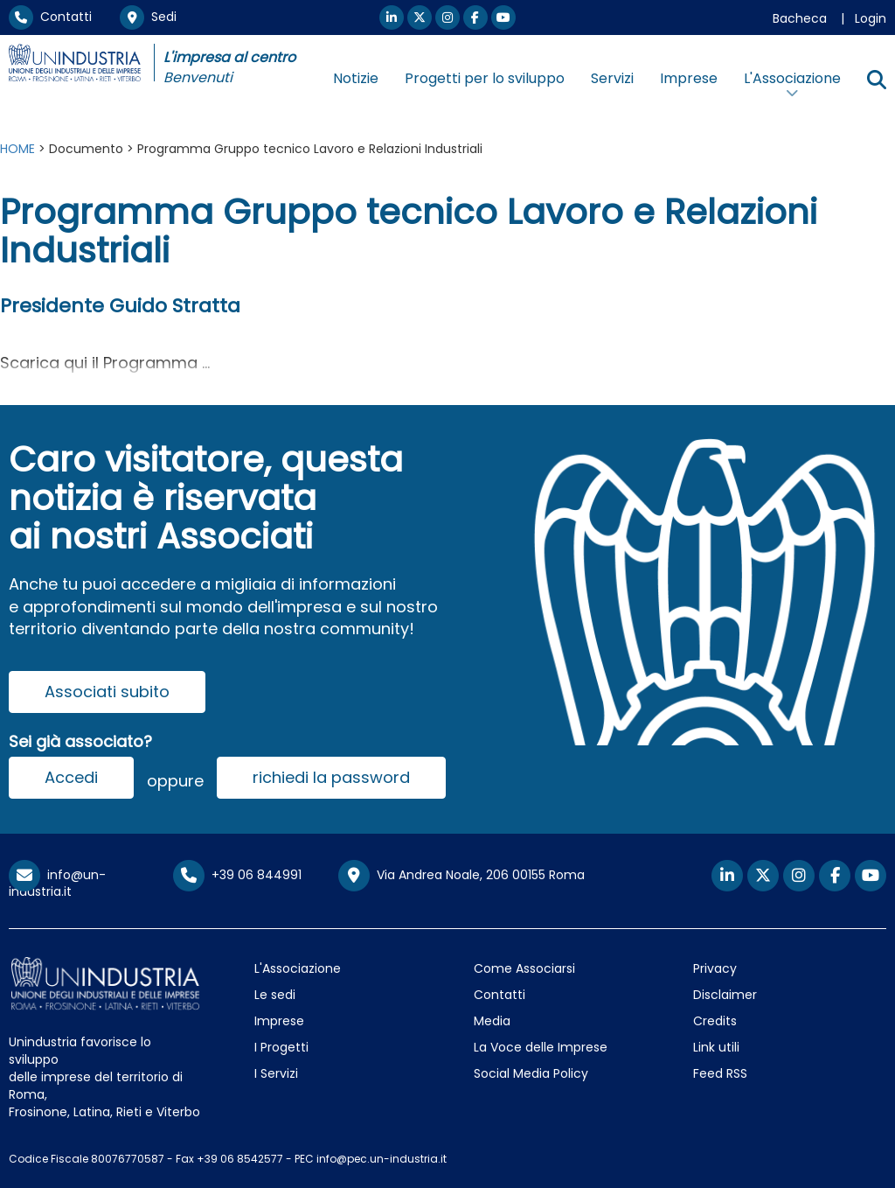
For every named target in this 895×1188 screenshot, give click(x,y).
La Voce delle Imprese (540, 1047)
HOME (17, 148)
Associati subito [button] (107, 691)
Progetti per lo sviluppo (485, 78)
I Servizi (276, 1073)
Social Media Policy (531, 1073)
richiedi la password (331, 777)
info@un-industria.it (57, 883)
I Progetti (281, 1047)
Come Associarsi (524, 968)
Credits (715, 1021)
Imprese (689, 78)
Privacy (715, 968)
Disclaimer (725, 994)
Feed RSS (720, 1073)
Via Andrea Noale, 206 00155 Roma (461, 875)
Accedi (71, 777)
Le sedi (274, 994)
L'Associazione (297, 968)
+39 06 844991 (237, 875)
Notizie (355, 78)
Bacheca (800, 18)
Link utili (716, 1047)
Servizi (612, 78)
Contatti (50, 16)
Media (492, 1021)
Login (870, 18)
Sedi (148, 16)
